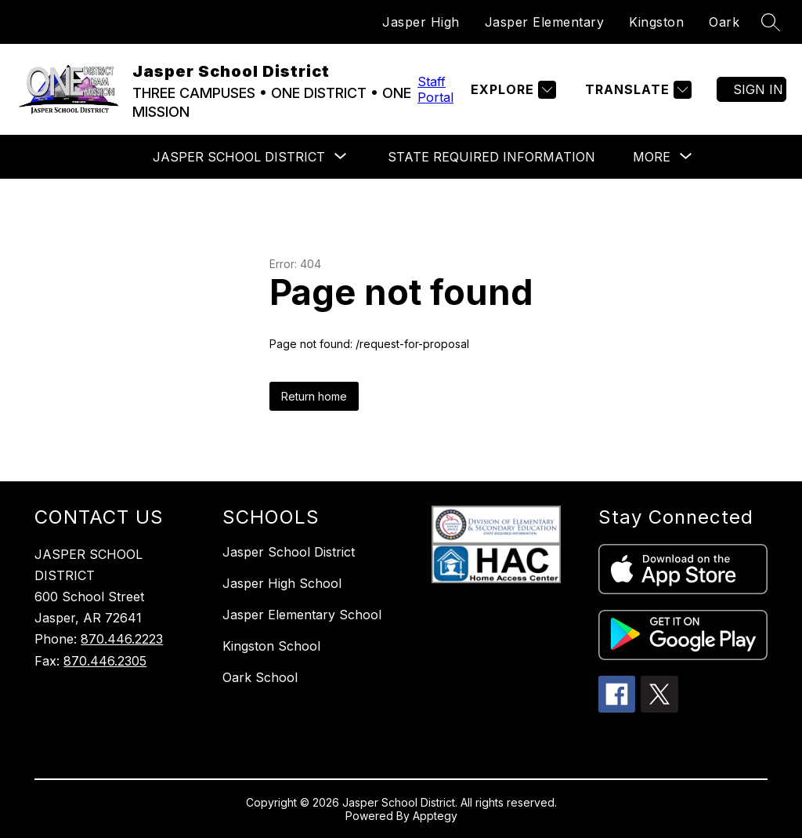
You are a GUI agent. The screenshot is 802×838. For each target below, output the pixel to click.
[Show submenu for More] (651, 156)
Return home (314, 396)
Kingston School (271, 646)
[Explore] (511, 90)
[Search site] (770, 22)
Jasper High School (281, 583)
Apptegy (435, 815)
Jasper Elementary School (301, 614)
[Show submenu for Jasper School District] (239, 156)
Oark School (260, 677)
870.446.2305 (104, 661)
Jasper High (421, 22)
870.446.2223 (122, 639)
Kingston (656, 22)
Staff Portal (435, 89)
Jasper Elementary (545, 22)
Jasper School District (288, 552)
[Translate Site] (636, 90)
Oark (724, 22)
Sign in (758, 89)
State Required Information (491, 157)
